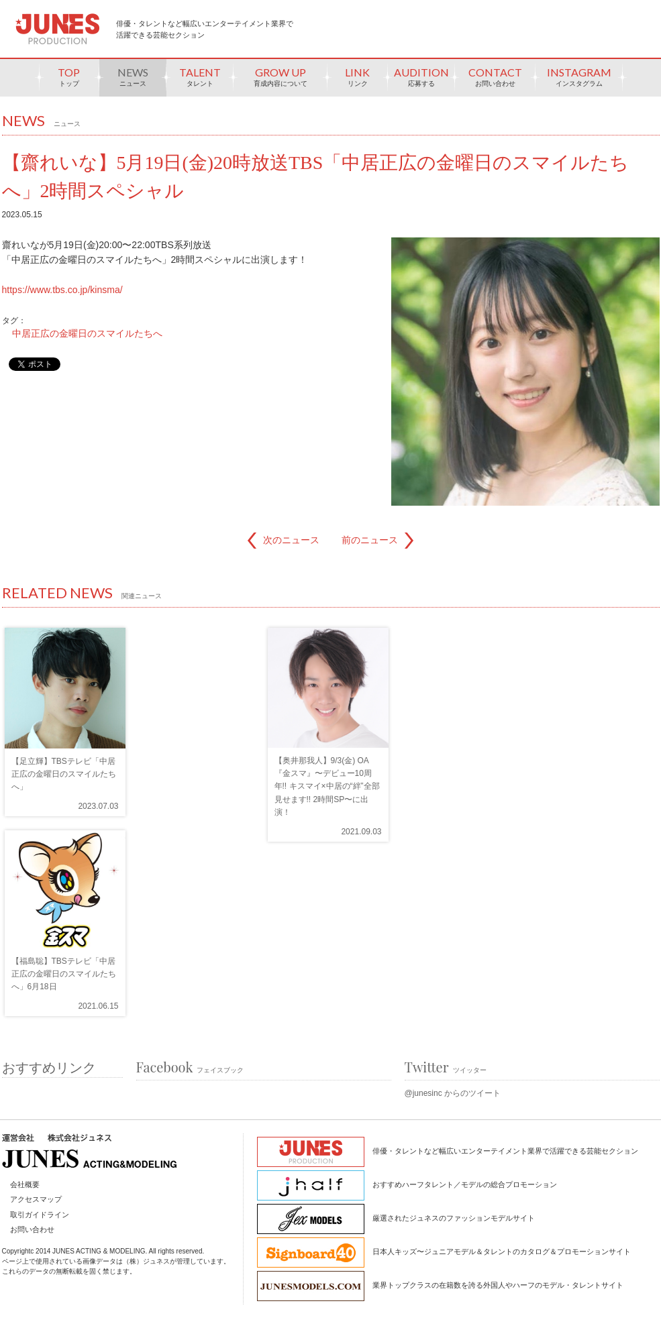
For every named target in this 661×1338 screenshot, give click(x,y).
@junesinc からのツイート (453, 1093)
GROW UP (280, 81)
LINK (357, 81)
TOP (69, 81)
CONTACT (495, 81)
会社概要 (25, 1184)
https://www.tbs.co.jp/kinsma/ (62, 289)
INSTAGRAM (579, 81)
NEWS (132, 81)
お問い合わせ (32, 1229)
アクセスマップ (36, 1199)
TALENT (200, 81)
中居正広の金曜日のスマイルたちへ (87, 333)
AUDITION (421, 81)
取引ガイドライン (39, 1215)
